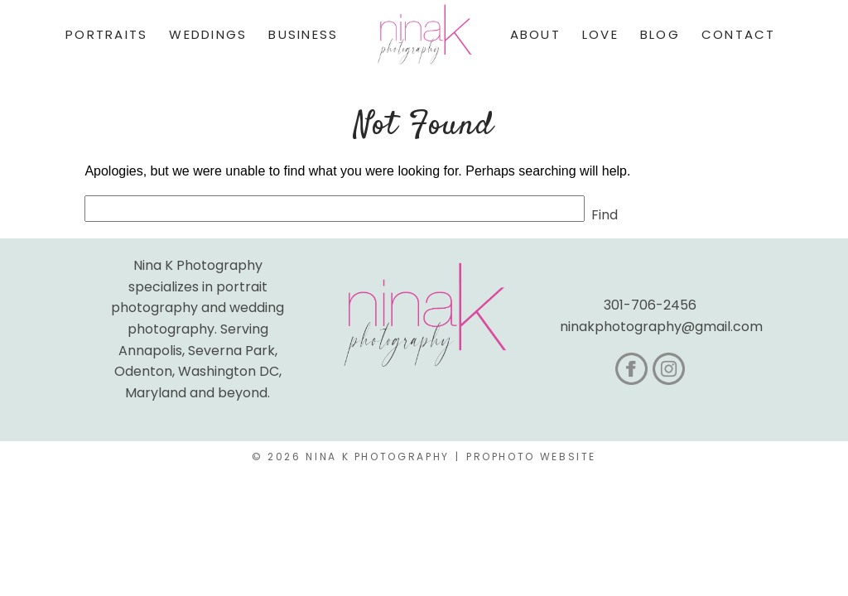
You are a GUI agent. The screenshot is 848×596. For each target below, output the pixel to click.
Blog (660, 34)
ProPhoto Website (531, 456)
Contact (738, 34)
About (535, 34)
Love (600, 34)
